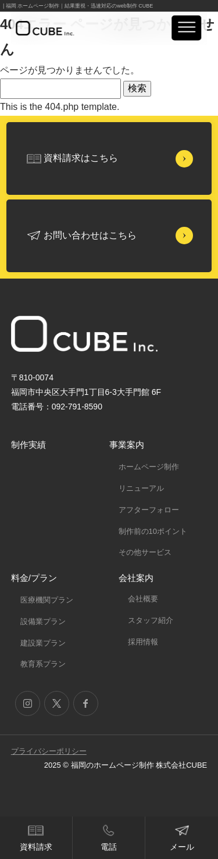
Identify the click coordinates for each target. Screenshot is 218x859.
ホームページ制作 (149, 466)
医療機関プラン (46, 600)
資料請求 (36, 846)
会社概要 (143, 598)
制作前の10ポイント (153, 531)
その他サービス (145, 552)
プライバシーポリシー (49, 751)
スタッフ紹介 (150, 620)
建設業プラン (43, 643)
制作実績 (28, 445)
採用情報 (143, 641)
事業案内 (126, 445)
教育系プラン (43, 664)
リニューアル (141, 488)
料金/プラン (34, 578)
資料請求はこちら (81, 158)
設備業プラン (43, 621)
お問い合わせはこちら (90, 235)
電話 (109, 846)
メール (182, 846)
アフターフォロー (149, 509)
